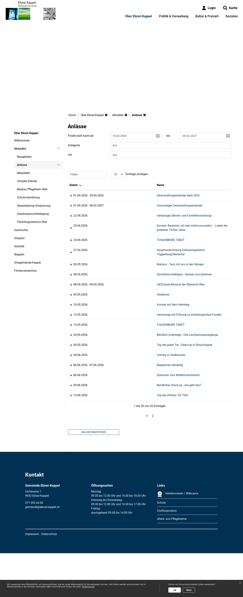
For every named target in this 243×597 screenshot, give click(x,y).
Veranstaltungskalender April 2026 (124, 171)
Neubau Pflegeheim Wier (32, 165)
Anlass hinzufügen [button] (93, 475)
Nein (189, 590)
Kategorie (74, 121)
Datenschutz (49, 578)
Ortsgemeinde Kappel (27, 238)
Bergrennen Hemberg (116, 400)
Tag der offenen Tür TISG (118, 439)
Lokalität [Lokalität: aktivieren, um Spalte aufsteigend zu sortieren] (160, 161)
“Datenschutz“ (88, 587)
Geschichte (21, 206)
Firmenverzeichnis (25, 247)
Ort (70, 131)
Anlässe (26, 142)
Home (72, 91)
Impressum (32, 578)
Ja (174, 590)
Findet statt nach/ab (80, 112)
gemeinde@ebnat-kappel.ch (42, 551)
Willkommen (22, 116)
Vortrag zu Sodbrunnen (117, 390)
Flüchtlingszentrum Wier (32, 198)
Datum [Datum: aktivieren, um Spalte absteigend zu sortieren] (73, 161)
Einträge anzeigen (130, 150)
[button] (230, 7)
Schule (161, 546)
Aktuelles (20, 124)
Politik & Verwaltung (173, 16)
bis (168, 112)
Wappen (19, 230)
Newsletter (23, 149)
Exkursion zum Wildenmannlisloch (124, 410)
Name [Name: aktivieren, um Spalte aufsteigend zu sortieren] (106, 161)
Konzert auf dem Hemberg (119, 314)
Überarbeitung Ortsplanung (33, 181)
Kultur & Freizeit (206, 16)
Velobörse (109, 300)
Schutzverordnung (28, 173)
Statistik (19, 222)
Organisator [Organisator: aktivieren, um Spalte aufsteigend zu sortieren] (201, 161)
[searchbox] (170, 121)
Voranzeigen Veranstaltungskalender (125, 181)
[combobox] (170, 121)
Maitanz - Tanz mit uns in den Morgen (126, 257)
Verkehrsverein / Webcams (177, 537)
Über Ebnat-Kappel (138, 16)
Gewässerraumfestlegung (33, 189)
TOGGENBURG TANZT (116, 228)
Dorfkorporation (167, 554)
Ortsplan (19, 214)
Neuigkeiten (24, 133)
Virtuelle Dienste (27, 157)
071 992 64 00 (34, 546)
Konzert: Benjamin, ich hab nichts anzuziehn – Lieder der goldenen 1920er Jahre (123, 214)
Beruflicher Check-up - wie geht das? (125, 420)
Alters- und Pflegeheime (171, 563)
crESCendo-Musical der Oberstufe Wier (126, 290)
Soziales (232, 16)
